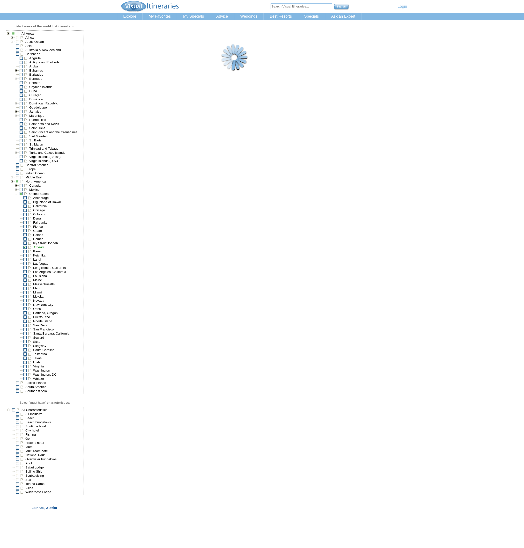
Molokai (38, 296)
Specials (311, 16)
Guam (37, 231)
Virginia (38, 366)
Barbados (36, 74)
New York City (43, 305)
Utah (36, 362)
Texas (37, 358)
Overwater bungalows (41, 459)
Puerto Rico (37, 120)
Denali (37, 218)
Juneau (38, 247)
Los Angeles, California (49, 272)
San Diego (40, 325)
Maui (36, 288)
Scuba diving (34, 475)
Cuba (33, 91)
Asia (28, 46)
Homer (38, 239)
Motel (29, 447)
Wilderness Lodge (38, 492)
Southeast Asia (36, 391)
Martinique (36, 115)
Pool (28, 463)
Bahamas (36, 70)
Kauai (37, 251)
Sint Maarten (38, 136)
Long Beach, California (49, 268)
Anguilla (35, 58)
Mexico (34, 189)
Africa (29, 37)
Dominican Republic (43, 103)
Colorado (39, 214)
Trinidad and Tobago (44, 148)
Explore (129, 16)
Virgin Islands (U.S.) (43, 161)
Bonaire (34, 83)
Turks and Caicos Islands (47, 152)
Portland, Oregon (45, 313)
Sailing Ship (33, 471)
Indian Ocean (34, 173)
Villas (29, 488)
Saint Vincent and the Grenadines (53, 132)
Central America (36, 165)
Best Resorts (281, 16)
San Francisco (43, 329)
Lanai (37, 259)
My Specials (193, 16)
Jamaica (35, 111)
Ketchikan (40, 255)
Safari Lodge (34, 467)
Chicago (39, 210)
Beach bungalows (38, 422)
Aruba (33, 66)
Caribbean (32, 54)
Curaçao (35, 95)
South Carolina (43, 350)
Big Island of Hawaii (47, 202)
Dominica (36, 99)
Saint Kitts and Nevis (44, 124)
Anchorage (41, 198)
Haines (38, 235)
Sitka (36, 341)
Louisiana (40, 276)
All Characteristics (34, 410)
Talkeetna (40, 354)
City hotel (32, 430)
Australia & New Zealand (43, 50)
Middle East (33, 177)
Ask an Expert (343, 16)
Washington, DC (45, 374)
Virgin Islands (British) (44, 157)
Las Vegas (40, 263)
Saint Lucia (37, 128)
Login (402, 6)
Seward (38, 337)
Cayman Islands (40, 87)
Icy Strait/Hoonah (45, 243)
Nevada (38, 300)
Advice (222, 16)
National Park (35, 455)
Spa (28, 480)
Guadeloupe (38, 107)
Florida (38, 226)
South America (35, 387)
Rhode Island (42, 321)
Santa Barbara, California (51, 333)
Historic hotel (34, 443)
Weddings (249, 16)
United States (39, 194)
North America (35, 181)
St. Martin (36, 144)
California (40, 206)
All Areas (28, 33)
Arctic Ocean (34, 42)
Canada (35, 185)
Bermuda (35, 78)
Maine (37, 280)
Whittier (38, 378)
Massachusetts (44, 284)
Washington (41, 370)
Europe (30, 169)
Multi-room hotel (37, 451)
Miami (37, 292)
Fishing (30, 434)
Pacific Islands (35, 383)
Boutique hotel (35, 426)
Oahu (37, 309)
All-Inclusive (34, 414)
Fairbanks (40, 222)
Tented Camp (34, 484)
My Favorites (160, 16)
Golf (28, 438)
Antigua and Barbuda (44, 62)
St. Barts (35, 140)
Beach (30, 418)
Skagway (39, 346)
